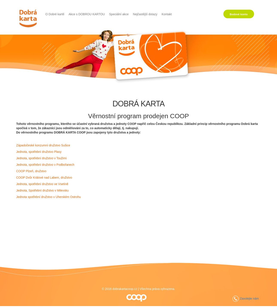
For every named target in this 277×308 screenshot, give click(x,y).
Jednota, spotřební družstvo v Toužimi (41, 158)
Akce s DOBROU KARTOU (86, 14)
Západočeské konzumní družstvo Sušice (43, 145)
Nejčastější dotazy (145, 14)
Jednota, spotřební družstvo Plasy (39, 151)
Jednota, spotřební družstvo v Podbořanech (45, 164)
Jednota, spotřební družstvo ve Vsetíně (42, 184)
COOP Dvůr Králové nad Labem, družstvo (44, 177)
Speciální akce (119, 14)
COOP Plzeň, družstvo (31, 171)
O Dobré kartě (54, 14)
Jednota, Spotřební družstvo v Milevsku (42, 190)
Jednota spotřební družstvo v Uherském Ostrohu (48, 197)
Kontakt (167, 14)
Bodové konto (239, 14)
